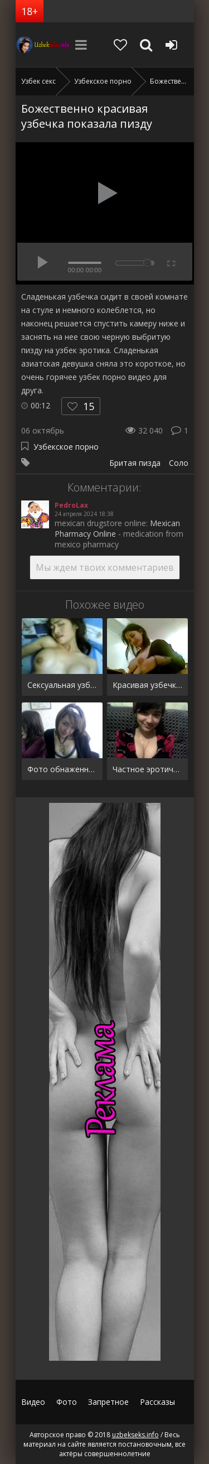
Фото (66, 1401)
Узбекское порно (66, 446)
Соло (178, 463)
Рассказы (157, 1401)
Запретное (108, 1401)
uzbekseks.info (43, 44)
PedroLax (71, 505)
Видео (33, 1401)
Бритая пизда (135, 463)
